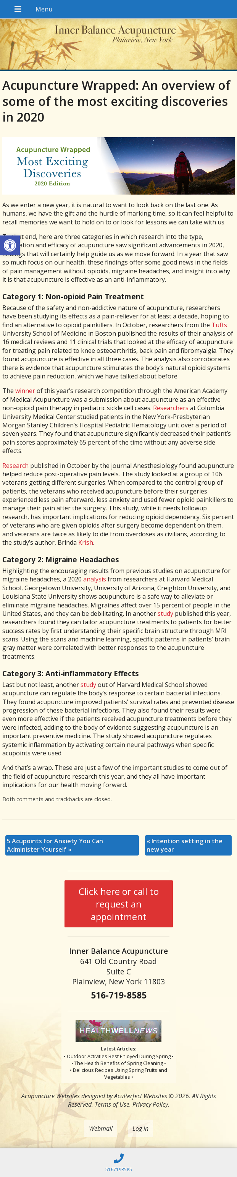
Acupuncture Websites (50, 1096)
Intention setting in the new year (184, 845)
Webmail (101, 1128)
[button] (10, 245)
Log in (140, 1128)
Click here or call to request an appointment (119, 904)
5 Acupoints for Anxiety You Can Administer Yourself (55, 845)
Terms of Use (112, 1104)
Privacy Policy (150, 1104)
